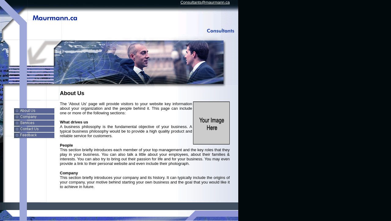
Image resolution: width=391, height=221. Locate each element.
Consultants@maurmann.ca (205, 2)
